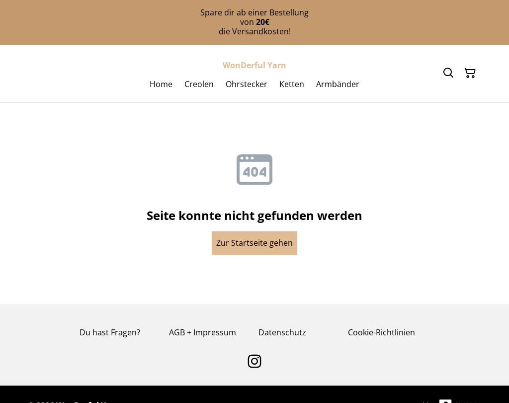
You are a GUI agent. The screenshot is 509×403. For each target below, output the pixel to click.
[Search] (448, 73)
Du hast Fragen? (110, 332)
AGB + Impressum (202, 332)
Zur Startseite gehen (254, 242)
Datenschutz (282, 332)
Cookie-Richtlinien (381, 332)
